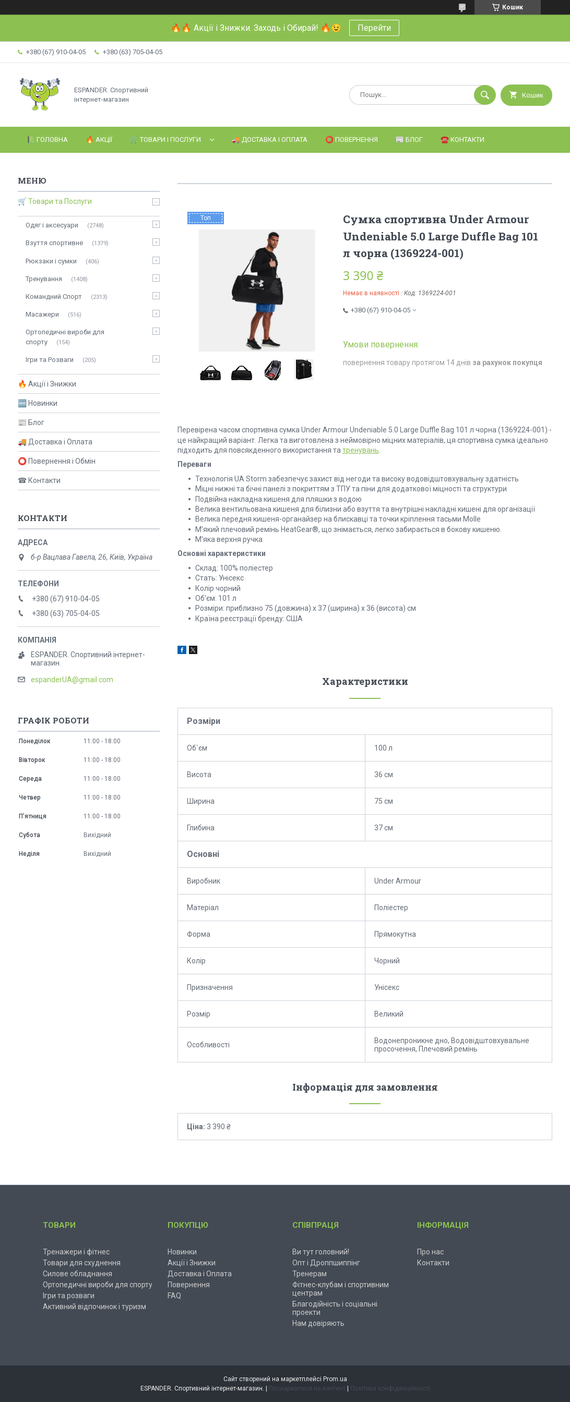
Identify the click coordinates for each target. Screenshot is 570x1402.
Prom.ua (335, 1379)
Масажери (42, 314)
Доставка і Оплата (200, 1274)
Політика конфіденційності (390, 1388)
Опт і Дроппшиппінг (326, 1263)
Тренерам (309, 1274)
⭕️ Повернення (351, 139)
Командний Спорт (54, 296)
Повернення (189, 1284)
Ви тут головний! (320, 1252)
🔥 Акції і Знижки (47, 384)
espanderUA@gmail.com (72, 679)
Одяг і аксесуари (52, 225)
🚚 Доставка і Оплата (269, 139)
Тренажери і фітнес (76, 1252)
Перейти (374, 28)
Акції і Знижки (192, 1263)
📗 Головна (47, 139)
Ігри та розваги (68, 1295)
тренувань (360, 450)
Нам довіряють (318, 1323)
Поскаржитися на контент (307, 1388)
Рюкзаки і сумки (51, 261)
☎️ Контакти (462, 139)
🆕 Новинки (37, 403)
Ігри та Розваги (50, 360)
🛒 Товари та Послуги (55, 201)
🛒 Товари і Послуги (165, 139)
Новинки (182, 1252)
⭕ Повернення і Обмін (57, 461)
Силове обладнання (77, 1274)
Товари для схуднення (82, 1263)
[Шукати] (485, 95)
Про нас (430, 1252)
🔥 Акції (99, 139)
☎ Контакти (39, 480)
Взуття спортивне (54, 243)
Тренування (44, 279)
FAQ (174, 1295)
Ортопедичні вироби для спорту (65, 336)
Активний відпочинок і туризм (94, 1306)
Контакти (433, 1263)
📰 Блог (409, 139)
